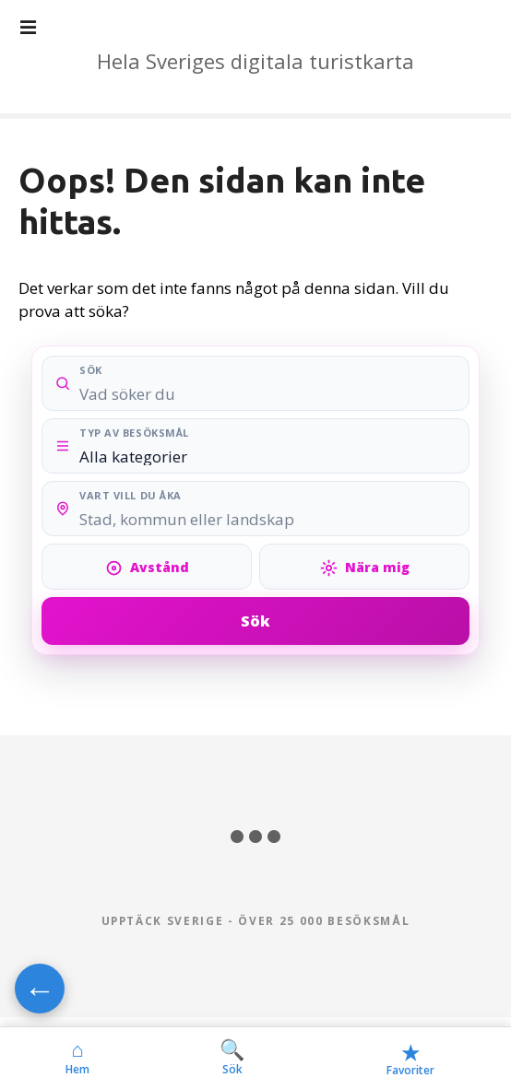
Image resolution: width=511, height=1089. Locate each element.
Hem (77, 1057)
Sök (255, 621)
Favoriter (410, 1058)
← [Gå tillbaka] (39, 988)
